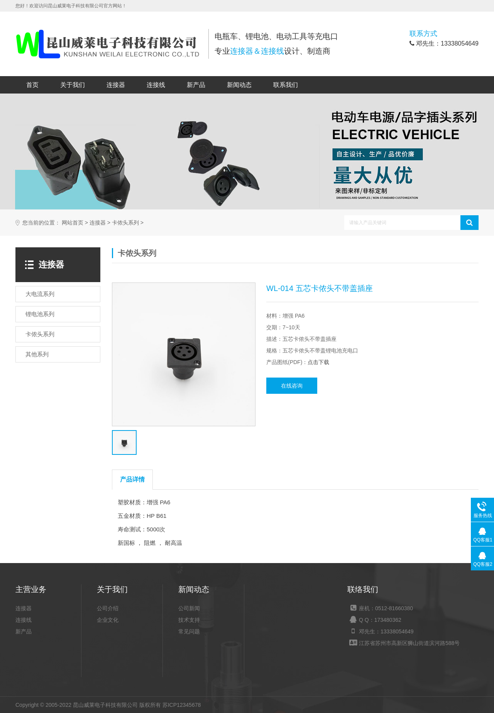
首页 (32, 85)
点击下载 (318, 362)
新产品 (196, 85)
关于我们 (72, 85)
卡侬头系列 (125, 223)
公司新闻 (189, 608)
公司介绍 (107, 608)
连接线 (156, 85)
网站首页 (72, 223)
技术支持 (189, 620)
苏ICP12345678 (181, 705)
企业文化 (107, 620)
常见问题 (189, 631)
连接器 (116, 85)
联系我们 (285, 85)
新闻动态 (239, 85)
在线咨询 (292, 386)
